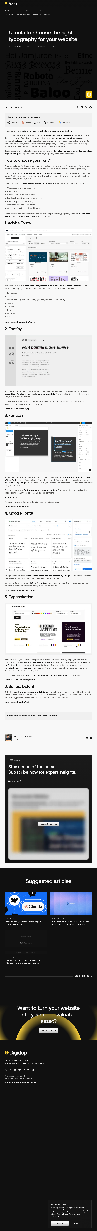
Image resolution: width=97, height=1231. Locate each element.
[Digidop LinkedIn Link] (15, 1069)
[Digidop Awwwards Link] (28, 1069)
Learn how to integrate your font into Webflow (32, 715)
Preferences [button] (79, 1223)
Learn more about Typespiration (20, 680)
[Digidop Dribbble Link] (33, 1069)
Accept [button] (60, 1223)
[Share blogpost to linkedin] (81, 107)
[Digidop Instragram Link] (6, 1069)
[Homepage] (16, 1053)
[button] (90, 3)
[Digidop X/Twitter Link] (10, 1069)
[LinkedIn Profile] (91, 738)
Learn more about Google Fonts (20, 590)
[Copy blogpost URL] (77, 107)
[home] (11, 3)
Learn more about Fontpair (17, 506)
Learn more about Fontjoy (17, 408)
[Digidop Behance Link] (24, 1069)
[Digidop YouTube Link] (19, 1069)
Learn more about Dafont (17, 702)
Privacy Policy (68, 1214)
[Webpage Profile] (87, 738)
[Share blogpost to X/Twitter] (86, 107)
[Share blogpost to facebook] (90, 107)
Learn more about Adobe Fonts (20, 322)
